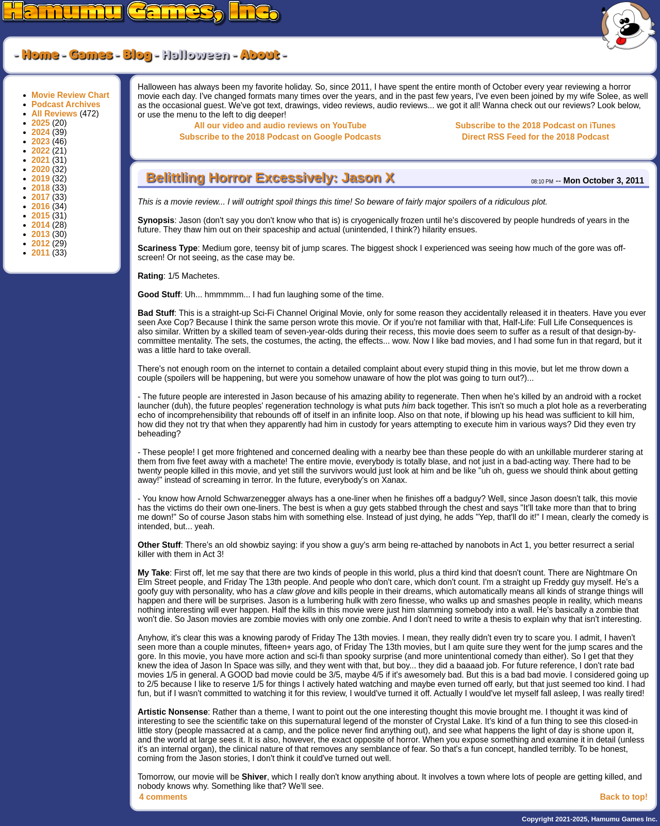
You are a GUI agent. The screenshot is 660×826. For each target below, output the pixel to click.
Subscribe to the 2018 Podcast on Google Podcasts (280, 136)
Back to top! (624, 797)
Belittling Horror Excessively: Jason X (268, 177)
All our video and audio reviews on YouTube (280, 125)
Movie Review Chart (70, 95)
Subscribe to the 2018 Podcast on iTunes (535, 125)
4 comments (163, 797)
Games (90, 55)
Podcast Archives (66, 104)
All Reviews (54, 113)
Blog (136, 55)
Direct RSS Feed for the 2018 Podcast (535, 136)
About (259, 55)
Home (39, 55)
